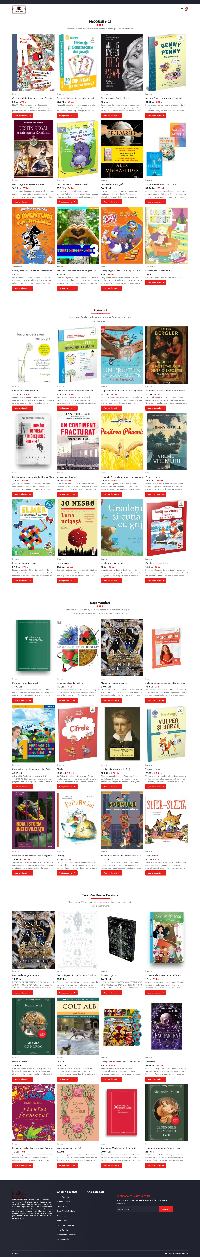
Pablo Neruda (63, 1239)
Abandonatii (62, 1215)
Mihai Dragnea (63, 1197)
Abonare (166, 1209)
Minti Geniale (62, 1229)
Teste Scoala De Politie (66, 1211)
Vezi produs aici (23, 115)
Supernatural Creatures (66, 1234)
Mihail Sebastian (63, 1201)
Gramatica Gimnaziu (65, 1225)
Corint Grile (62, 1206)
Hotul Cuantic (62, 1220)
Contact (15, 1253)
